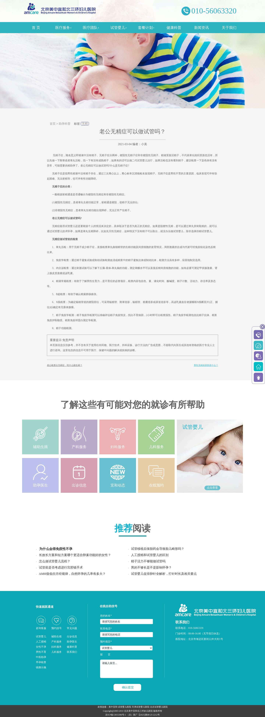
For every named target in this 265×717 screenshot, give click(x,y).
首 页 (36, 28)
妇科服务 (56, 646)
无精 (85, 123)
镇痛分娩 (41, 667)
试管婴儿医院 (124, 707)
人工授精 (41, 641)
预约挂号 (56, 628)
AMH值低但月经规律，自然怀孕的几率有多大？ (72, 574)
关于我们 (229, 28)
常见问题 (72, 628)
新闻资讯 (201, 28)
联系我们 (72, 652)
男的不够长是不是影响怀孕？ (151, 567)
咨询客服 (41, 628)
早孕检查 (41, 662)
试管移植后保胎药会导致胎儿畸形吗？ (157, 549)
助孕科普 (64, 123)
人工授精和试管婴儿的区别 (150, 555)
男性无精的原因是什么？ (206, 365)
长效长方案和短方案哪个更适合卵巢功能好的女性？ (75, 555)
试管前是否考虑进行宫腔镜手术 (61, 567)
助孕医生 (72, 641)
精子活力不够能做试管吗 (148, 561)
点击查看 (212, 487)
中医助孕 (41, 657)
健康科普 (174, 28)
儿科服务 (56, 652)
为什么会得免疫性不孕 (55, 549)
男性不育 (41, 652)
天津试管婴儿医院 (140, 707)
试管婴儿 (118, 28)
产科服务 (56, 641)
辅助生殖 (56, 636)
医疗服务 (63, 28)
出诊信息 (72, 636)
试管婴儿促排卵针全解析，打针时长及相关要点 (164, 574)
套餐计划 (146, 28)
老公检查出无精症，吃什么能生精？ (64, 365)
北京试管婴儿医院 (159, 707)
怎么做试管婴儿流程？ (54, 561)
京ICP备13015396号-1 (115, 715)
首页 (53, 123)
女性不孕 (41, 646)
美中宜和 (113, 707)
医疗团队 (91, 28)
